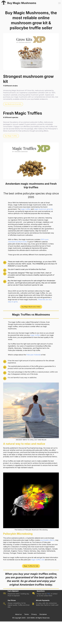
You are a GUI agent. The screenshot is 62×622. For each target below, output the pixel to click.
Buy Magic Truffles (11, 136)
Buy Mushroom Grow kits (13, 104)
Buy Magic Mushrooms (23, 3)
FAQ (48, 594)
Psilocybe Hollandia (33, 355)
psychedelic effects (47, 541)
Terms (26, 615)
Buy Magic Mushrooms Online (31, 307)
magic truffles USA (37, 560)
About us (18, 615)
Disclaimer (43, 615)
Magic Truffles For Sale (31, 566)
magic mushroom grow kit (43, 209)
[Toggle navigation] (59, 3)
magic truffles (26, 209)
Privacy (34, 615)
